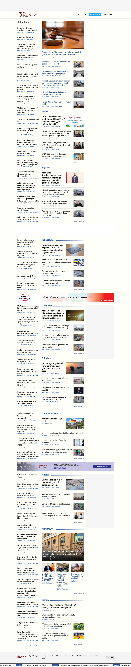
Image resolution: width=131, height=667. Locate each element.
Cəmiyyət (47, 305)
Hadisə (45, 474)
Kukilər (44, 659)
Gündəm (46, 358)
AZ (83, 14)
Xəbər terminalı (95, 14)
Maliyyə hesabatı (48, 656)
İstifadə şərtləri (94, 656)
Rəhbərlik (58, 656)
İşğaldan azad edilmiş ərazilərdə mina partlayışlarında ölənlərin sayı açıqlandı (101, 665)
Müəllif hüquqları (82, 656)
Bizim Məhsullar (69, 656)
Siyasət (46, 167)
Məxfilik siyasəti (34, 659)
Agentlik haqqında (34, 656)
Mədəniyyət (48, 528)
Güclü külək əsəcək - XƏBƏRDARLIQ (53, 665)
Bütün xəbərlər (78, 163)
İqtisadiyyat (48, 240)
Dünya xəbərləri (50, 413)
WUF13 (46, 111)
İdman (45, 600)
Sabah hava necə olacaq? (20, 665)
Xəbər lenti (23, 22)
